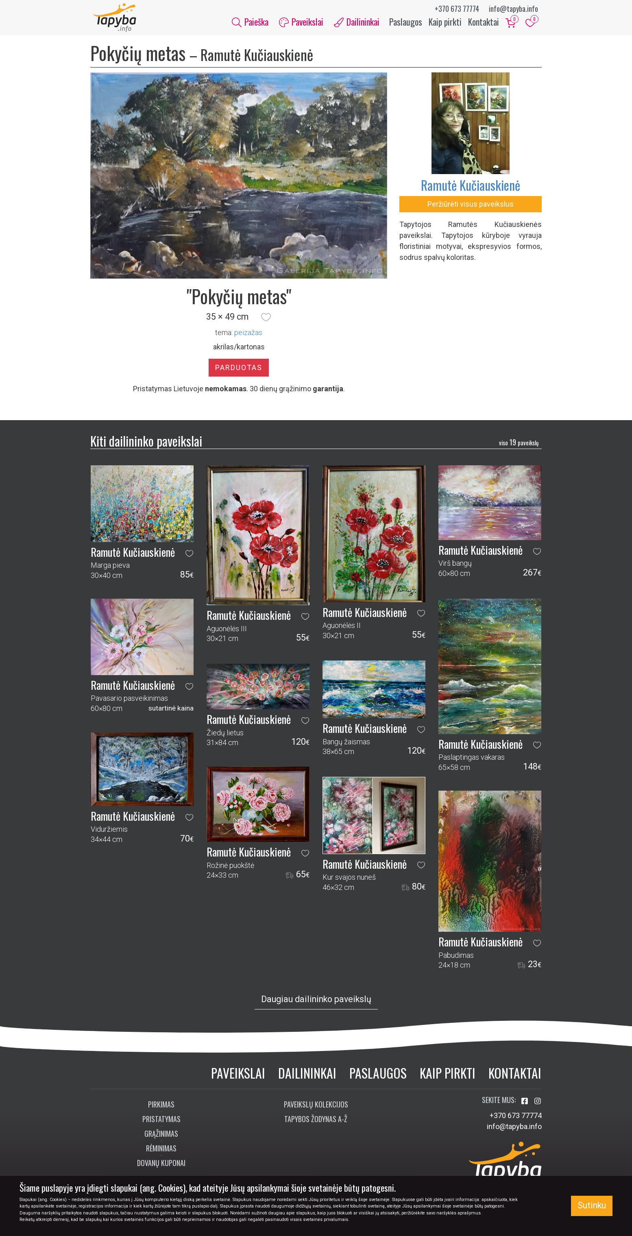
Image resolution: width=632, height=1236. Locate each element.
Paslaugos (405, 23)
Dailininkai (307, 1076)
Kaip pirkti (445, 23)
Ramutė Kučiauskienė (470, 188)
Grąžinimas (161, 1137)
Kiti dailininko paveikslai (146, 444)
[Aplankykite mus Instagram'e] (538, 1105)
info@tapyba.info (513, 8)
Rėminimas (161, 1152)
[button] (266, 320)
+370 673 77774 (457, 8)
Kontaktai (483, 23)
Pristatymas (161, 1122)
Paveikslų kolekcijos (316, 1108)
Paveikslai (238, 1076)
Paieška (250, 23)
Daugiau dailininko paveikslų (316, 1003)
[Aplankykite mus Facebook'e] (525, 1105)
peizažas (248, 336)
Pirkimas (161, 1108)
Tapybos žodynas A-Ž (315, 1122)
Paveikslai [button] (301, 23)
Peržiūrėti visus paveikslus (470, 207)
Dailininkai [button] (356, 23)
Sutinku (592, 1205)
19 (518, 445)
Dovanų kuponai (161, 1166)
